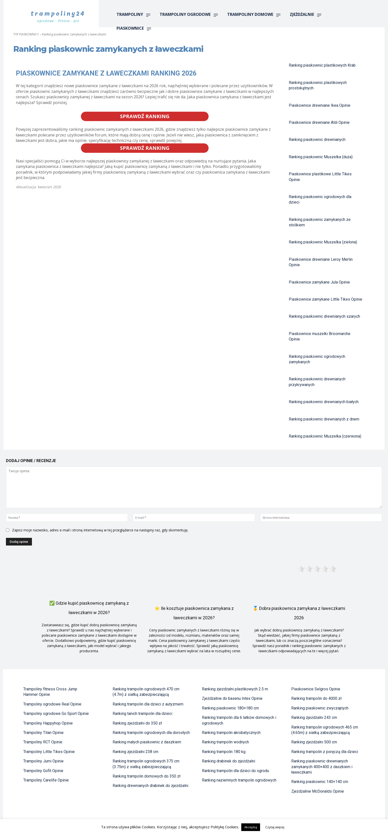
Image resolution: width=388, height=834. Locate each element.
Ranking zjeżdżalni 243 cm (314, 717)
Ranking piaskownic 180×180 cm (230, 708)
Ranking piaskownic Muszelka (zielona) (323, 242)
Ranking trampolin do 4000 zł (316, 698)
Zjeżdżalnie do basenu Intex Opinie (232, 698)
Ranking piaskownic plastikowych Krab (322, 65)
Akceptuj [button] (250, 827)
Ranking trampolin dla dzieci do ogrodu (235, 770)
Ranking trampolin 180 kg (223, 751)
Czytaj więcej (274, 827)
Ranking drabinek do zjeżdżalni (228, 761)
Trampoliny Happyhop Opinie (48, 723)
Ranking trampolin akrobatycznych (231, 732)
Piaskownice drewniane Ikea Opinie (319, 105)
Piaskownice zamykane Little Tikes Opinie (325, 299)
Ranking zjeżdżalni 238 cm (135, 751)
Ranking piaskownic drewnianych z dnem (324, 419)
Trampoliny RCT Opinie (42, 742)
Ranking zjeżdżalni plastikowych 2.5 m (235, 689)
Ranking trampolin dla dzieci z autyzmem (148, 704)
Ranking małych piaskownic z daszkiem (147, 742)
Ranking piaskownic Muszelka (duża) (321, 157)
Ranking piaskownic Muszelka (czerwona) (325, 436)
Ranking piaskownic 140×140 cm (319, 781)
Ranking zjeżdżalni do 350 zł (137, 723)
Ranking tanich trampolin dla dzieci (142, 713)
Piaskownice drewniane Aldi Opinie (319, 122)
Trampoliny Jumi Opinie (43, 761)
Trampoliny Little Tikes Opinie (49, 751)
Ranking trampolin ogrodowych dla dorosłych (151, 732)
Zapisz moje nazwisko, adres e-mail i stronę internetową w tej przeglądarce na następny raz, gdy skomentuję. (100, 530)
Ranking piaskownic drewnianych (317, 139)
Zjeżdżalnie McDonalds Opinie (317, 791)
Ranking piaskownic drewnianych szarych (324, 316)
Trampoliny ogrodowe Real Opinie (52, 704)
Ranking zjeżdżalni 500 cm (314, 742)
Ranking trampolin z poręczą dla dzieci (324, 751)
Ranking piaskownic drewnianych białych (324, 401)
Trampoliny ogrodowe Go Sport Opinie (56, 713)
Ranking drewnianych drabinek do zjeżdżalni (150, 785)
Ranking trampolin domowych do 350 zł (146, 776)
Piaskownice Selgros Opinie (315, 689)
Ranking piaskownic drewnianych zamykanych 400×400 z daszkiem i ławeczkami (321, 767)
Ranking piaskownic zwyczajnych (319, 708)
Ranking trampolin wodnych (225, 742)
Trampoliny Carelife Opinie (46, 780)
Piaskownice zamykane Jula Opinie (319, 282)
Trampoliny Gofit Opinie (43, 770)
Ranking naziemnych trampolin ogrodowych (239, 780)
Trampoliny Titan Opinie (43, 732)
